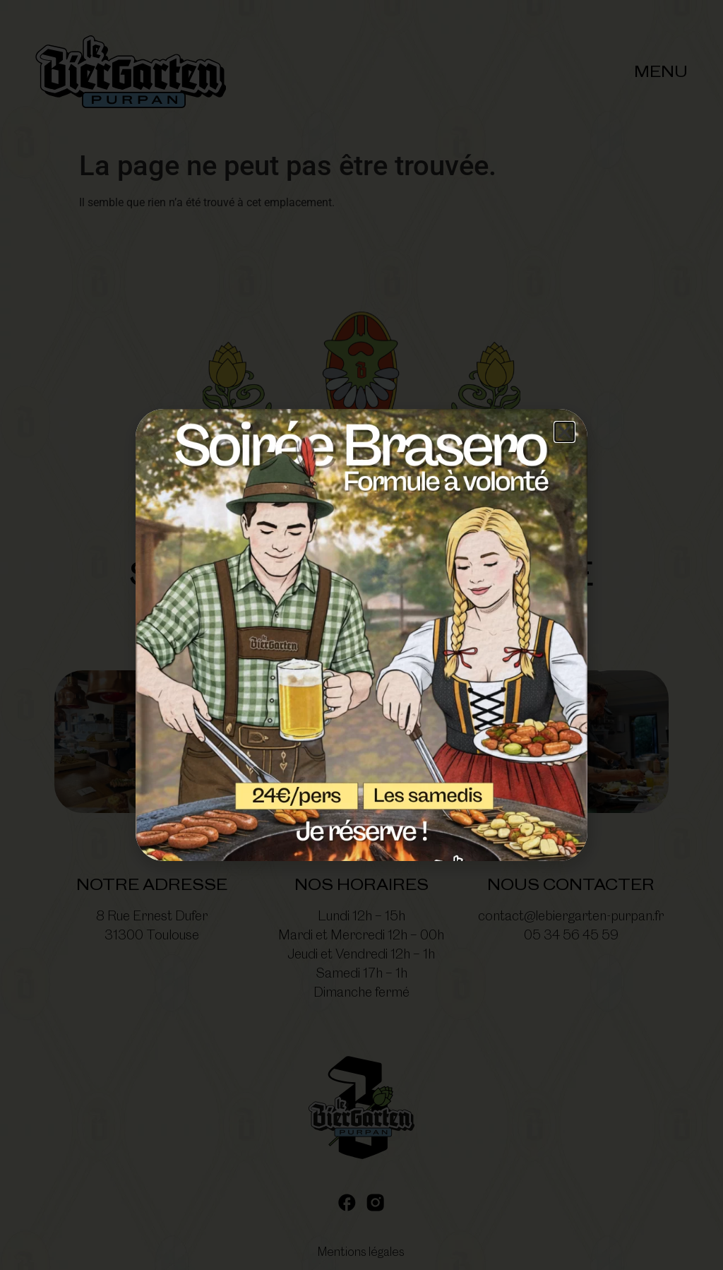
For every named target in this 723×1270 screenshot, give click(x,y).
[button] (564, 432)
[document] (361, 635)
